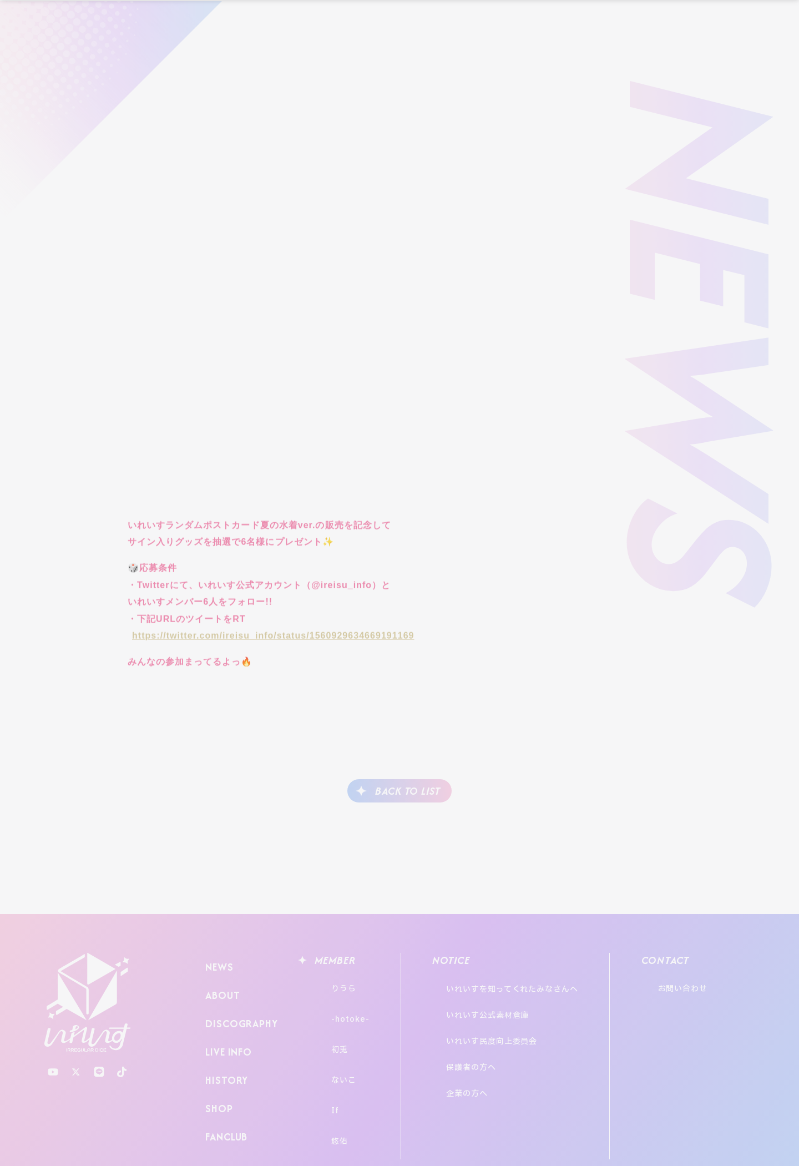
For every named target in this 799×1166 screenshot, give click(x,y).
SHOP (216, 1071)
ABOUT (220, 985)
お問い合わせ (713, 984)
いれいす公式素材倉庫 (499, 999)
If (324, 1066)
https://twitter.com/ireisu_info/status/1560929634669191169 (273, 640)
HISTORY (223, 1050)
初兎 (329, 1025)
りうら (333, 984)
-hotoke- (339, 1004)
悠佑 (329, 1086)
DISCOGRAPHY (238, 1007)
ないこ (333, 1045)
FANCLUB (224, 1093)
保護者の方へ (482, 1028)
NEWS (217, 963)
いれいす (87, 1002)
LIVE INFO (226, 1028)
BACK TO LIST (408, 791)
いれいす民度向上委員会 (503, 1013)
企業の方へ (478, 1043)
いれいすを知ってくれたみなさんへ (524, 984)
